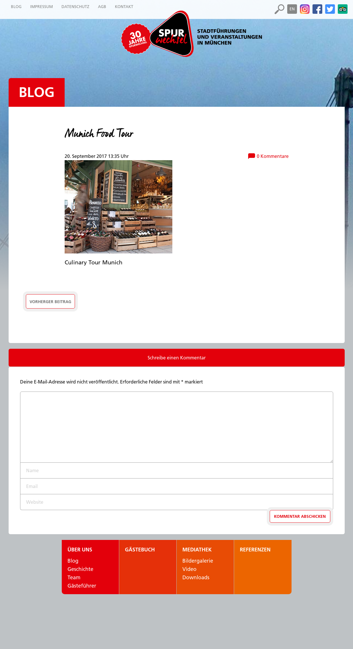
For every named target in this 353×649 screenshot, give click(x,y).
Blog (37, 92)
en (292, 8)
